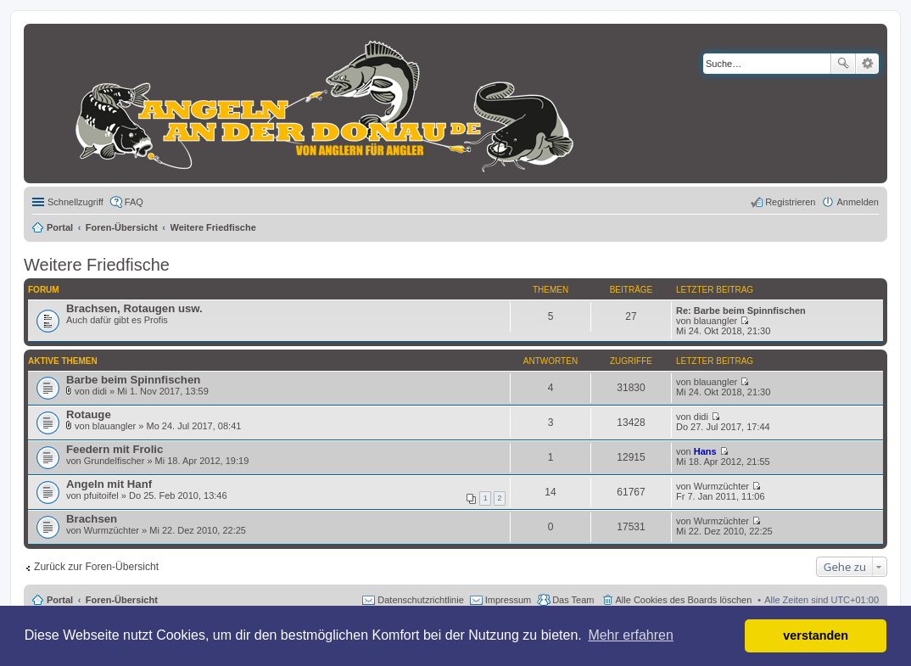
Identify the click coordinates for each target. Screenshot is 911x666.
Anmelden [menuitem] (857, 202)
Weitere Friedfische (97, 264)
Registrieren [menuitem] (790, 202)
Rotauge (88, 414)
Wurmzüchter (721, 486)
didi (99, 391)
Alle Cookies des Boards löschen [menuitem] (684, 600)
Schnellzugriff (75, 202)
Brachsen (91, 518)
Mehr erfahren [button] (630, 635)
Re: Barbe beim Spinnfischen (741, 310)
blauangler (715, 321)
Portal (60, 227)
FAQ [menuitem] (134, 202)
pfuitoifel (101, 495)
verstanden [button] (815, 635)
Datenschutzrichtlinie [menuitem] (420, 600)
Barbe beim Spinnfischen (133, 379)
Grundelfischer (114, 461)
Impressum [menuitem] (508, 600)
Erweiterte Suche (867, 63)
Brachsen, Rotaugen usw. (134, 308)
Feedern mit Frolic (114, 449)
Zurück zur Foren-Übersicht (96, 567)
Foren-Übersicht (122, 600)
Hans (705, 451)
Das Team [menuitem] (573, 600)
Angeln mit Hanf (109, 484)
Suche (843, 63)
